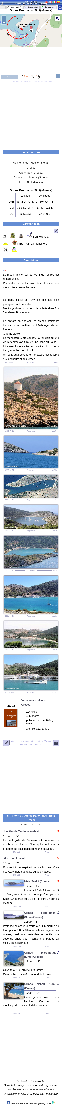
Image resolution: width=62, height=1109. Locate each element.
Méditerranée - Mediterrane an (31, 162)
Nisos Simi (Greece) (31, 182)
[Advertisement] (31, 114)
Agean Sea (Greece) (31, 172)
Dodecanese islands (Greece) (31, 177)
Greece (31, 167)
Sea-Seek (31, 1)
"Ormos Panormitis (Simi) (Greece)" (31, 742)
